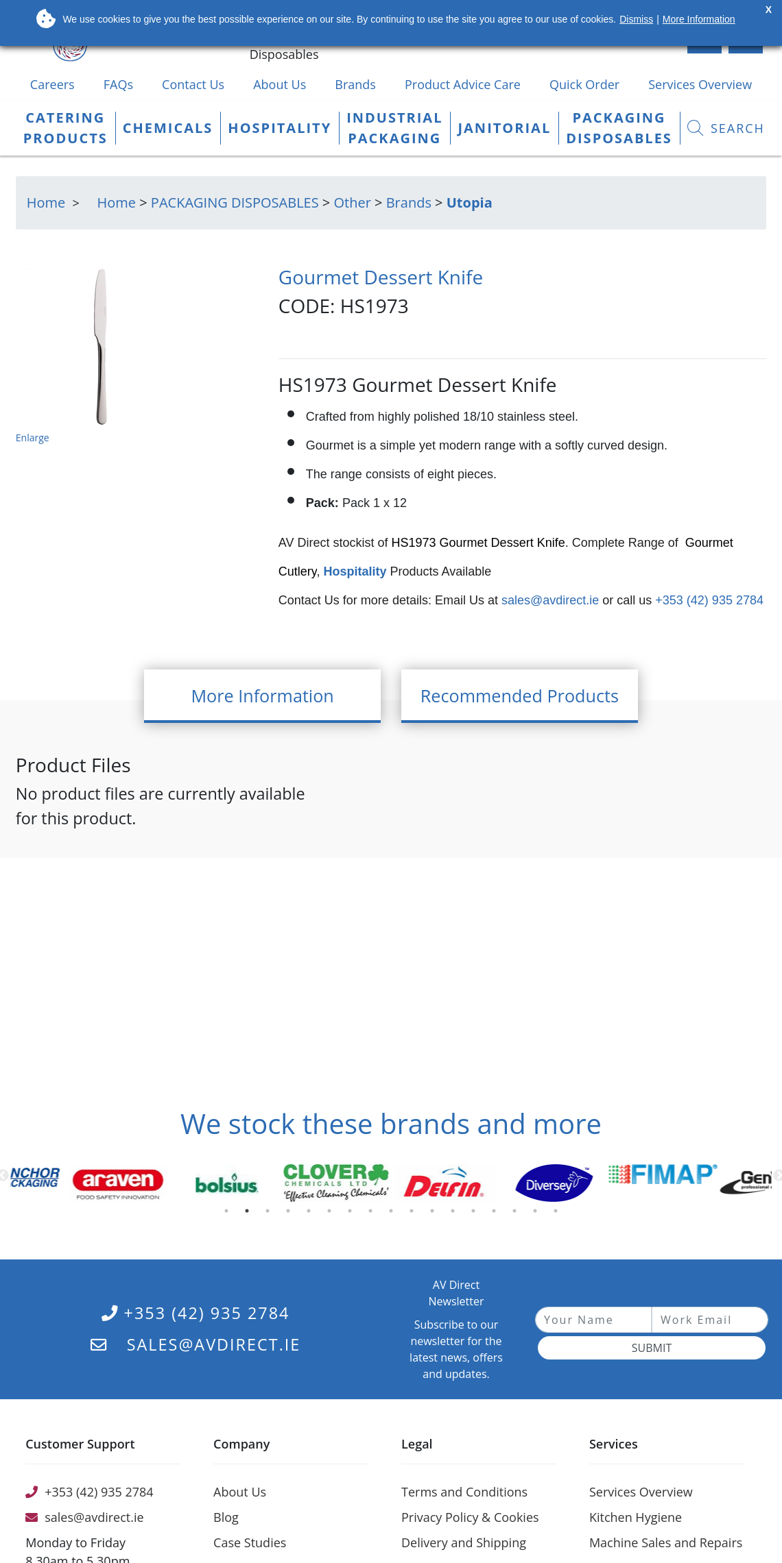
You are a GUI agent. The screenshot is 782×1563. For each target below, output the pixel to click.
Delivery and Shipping (463, 1542)
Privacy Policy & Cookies (470, 1517)
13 (476, 1214)
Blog (226, 1517)
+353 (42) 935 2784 (707, 600)
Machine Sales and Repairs (665, 1542)
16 (538, 1214)
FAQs (118, 84)
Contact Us (193, 84)
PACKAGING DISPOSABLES (235, 202)
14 (496, 1214)
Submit (652, 1347)
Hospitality (357, 571)
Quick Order (584, 84)
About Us (279, 84)
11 (435, 1214)
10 (414, 1214)
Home (117, 202)
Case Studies (249, 1542)
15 (517, 1214)
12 (455, 1214)
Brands (355, 84)
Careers (52, 84)
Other (351, 202)
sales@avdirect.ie (548, 600)
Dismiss (636, 19)
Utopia (470, 202)
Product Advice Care (463, 84)
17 (558, 1214)
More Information (699, 19)
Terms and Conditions (464, 1492)
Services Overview (700, 84)
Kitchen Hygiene (635, 1517)
